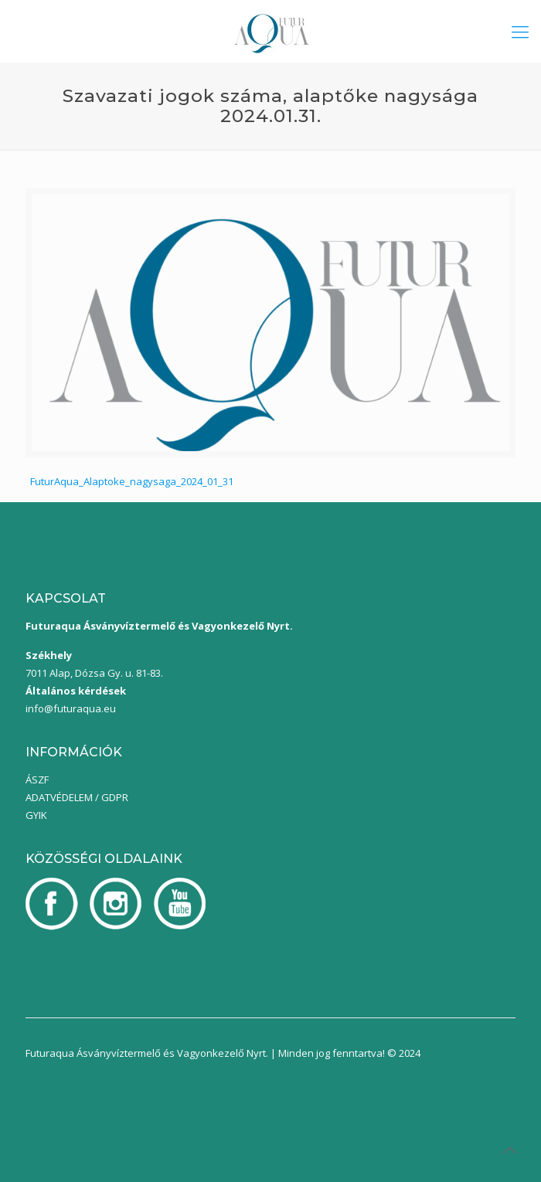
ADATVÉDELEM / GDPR (77, 797)
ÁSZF (37, 779)
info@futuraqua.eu (71, 708)
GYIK (36, 815)
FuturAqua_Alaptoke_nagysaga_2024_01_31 (131, 481)
